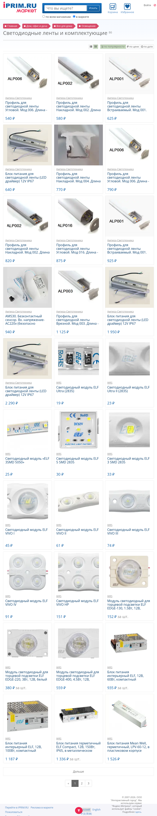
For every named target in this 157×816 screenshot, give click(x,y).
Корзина (113, 8)
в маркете (81, 17)
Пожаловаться (13, 812)
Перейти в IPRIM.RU (17, 807)
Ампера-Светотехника (18, 98)
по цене (133, 46)
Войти (147, 5)
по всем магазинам (56, 17)
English (96, 809)
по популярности (113, 46)
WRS (58, 382)
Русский (85, 809)
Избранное (127, 8)
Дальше (78, 771)
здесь (138, 811)
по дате (147, 46)
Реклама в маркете (42, 807)
